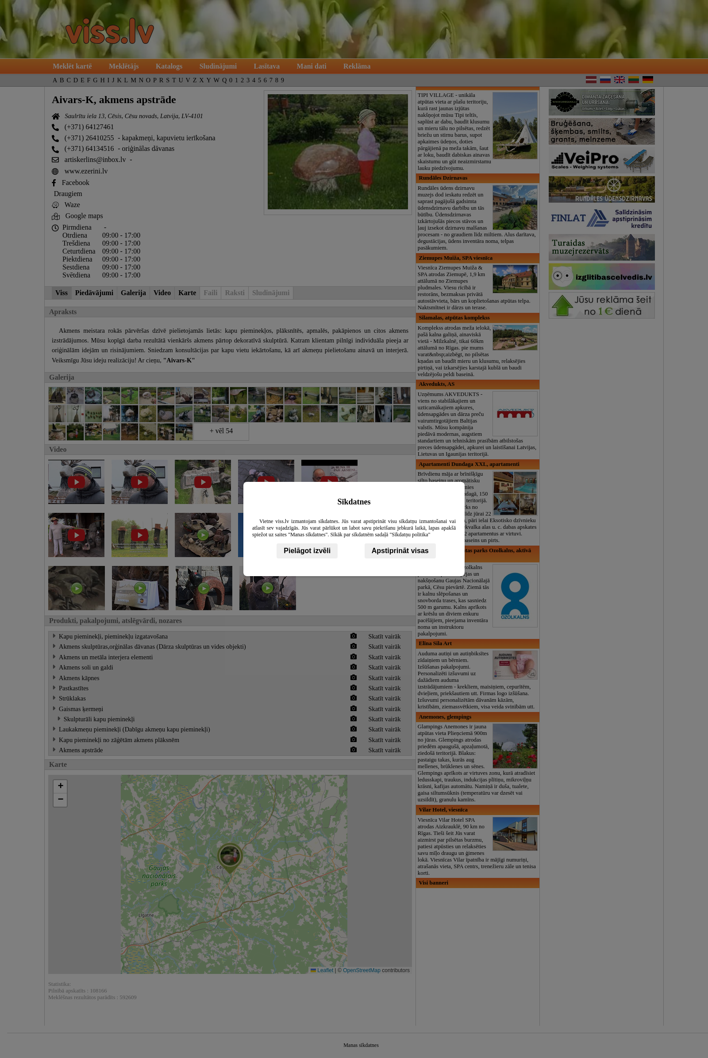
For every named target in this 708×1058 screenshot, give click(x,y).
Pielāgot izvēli (307, 550)
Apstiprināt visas (400, 550)
